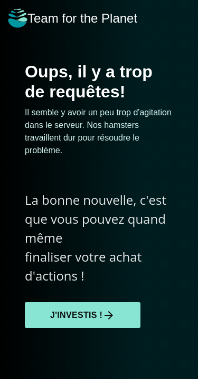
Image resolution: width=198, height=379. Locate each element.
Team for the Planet (72, 18)
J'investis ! (82, 315)
